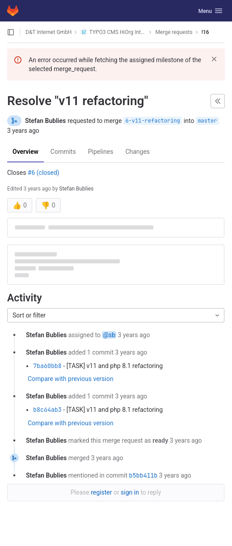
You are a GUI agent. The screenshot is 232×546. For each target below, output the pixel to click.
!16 (205, 32)
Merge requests (173, 32)
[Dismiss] (214, 59)
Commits (63, 151)
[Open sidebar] (11, 32)
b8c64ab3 (47, 410)
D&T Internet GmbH (48, 32)
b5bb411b (143, 475)
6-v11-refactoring (152, 120)
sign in (130, 492)
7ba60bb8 (47, 366)
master (207, 120)
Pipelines (101, 151)
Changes (137, 151)
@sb (109, 335)
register (101, 492)
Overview (25, 151)
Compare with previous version (71, 378)
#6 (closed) (43, 172)
